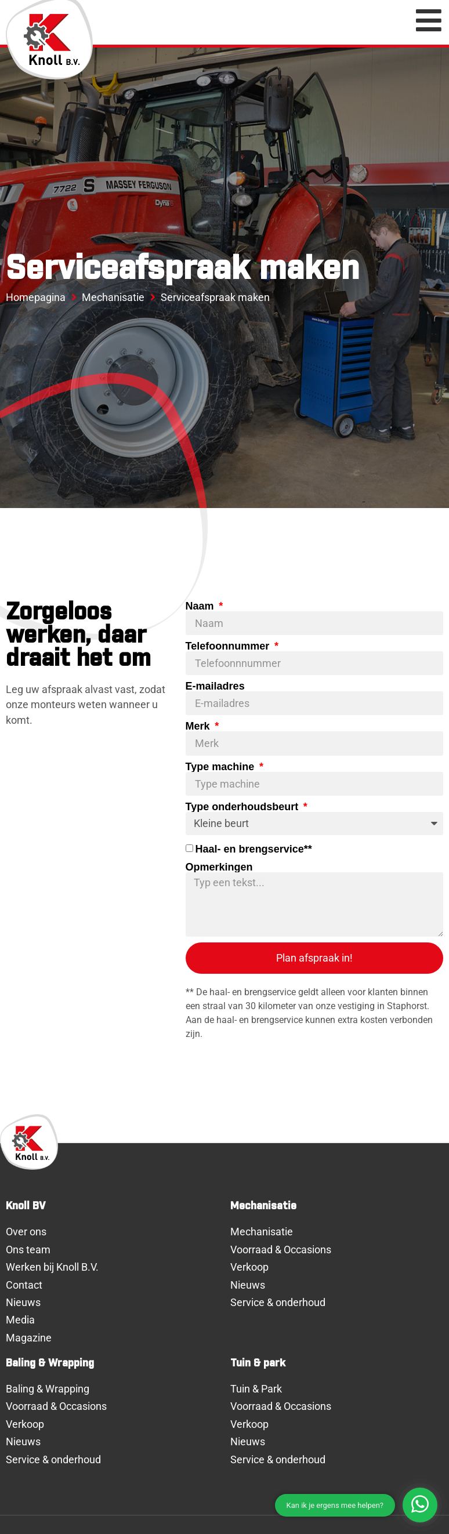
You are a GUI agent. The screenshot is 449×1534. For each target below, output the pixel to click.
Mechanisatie (113, 297)
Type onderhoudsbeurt (244, 807)
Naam (201, 606)
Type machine (222, 766)
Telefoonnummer (229, 646)
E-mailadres (215, 686)
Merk (199, 726)
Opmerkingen (219, 867)
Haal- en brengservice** (253, 849)
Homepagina (36, 297)
